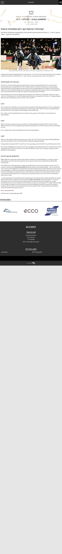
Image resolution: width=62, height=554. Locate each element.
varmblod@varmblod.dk (32, 242)
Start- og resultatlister (7, 190)
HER (21, 193)
